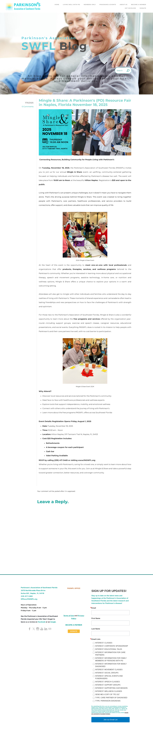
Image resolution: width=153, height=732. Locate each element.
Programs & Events (107, 4)
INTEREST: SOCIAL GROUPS (106, 673)
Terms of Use (68, 616)
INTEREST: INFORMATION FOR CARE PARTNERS (110, 654)
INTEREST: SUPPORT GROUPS (107, 685)
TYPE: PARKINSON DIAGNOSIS (107, 701)
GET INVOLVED (130, 8)
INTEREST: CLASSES (103, 643)
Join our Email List (111, 720)
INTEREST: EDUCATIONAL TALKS (108, 649)
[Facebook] (29, 629)
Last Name (95, 629)
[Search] (123, 70)
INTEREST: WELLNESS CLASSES (108, 691)
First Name (95, 618)
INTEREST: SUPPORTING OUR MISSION (111, 688)
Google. (53, 622)
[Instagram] (37, 629)
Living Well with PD (71, 4)
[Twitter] (33, 629)
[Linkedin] (45, 629)
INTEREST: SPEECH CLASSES (107, 682)
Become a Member (138, 4)
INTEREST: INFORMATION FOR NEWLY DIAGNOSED (111, 665)
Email (93, 608)
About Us (123, 4)
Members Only (90, 4)
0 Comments (27, 107)
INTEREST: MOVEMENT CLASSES (109, 670)
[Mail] (49, 629)
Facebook (41, 622)
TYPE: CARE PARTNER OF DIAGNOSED (111, 698)
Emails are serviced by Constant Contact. (109, 713)
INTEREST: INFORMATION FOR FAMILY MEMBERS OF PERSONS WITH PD (111, 659)
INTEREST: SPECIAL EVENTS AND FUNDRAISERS (109, 677)
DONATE (143, 8)
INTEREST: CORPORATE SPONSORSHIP (111, 646)
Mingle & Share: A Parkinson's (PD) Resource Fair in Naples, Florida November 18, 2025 (85, 102)
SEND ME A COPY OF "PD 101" (107, 694)
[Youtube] (41, 629)
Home (57, 4)
